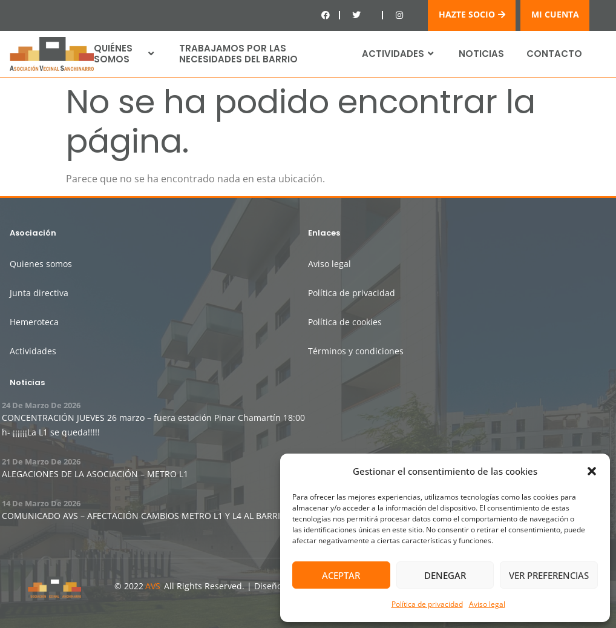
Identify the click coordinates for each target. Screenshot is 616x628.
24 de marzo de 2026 (41, 405)
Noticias (481, 53)
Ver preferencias (549, 575)
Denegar (445, 575)
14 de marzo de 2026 (41, 503)
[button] (592, 471)
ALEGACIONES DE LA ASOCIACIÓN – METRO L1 (95, 474)
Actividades (399, 53)
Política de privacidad (427, 604)
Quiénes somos (125, 54)
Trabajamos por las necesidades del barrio (238, 54)
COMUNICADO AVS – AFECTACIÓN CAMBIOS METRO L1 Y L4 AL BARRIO (144, 515)
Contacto (554, 53)
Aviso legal (487, 604)
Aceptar (341, 575)
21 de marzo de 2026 (41, 461)
